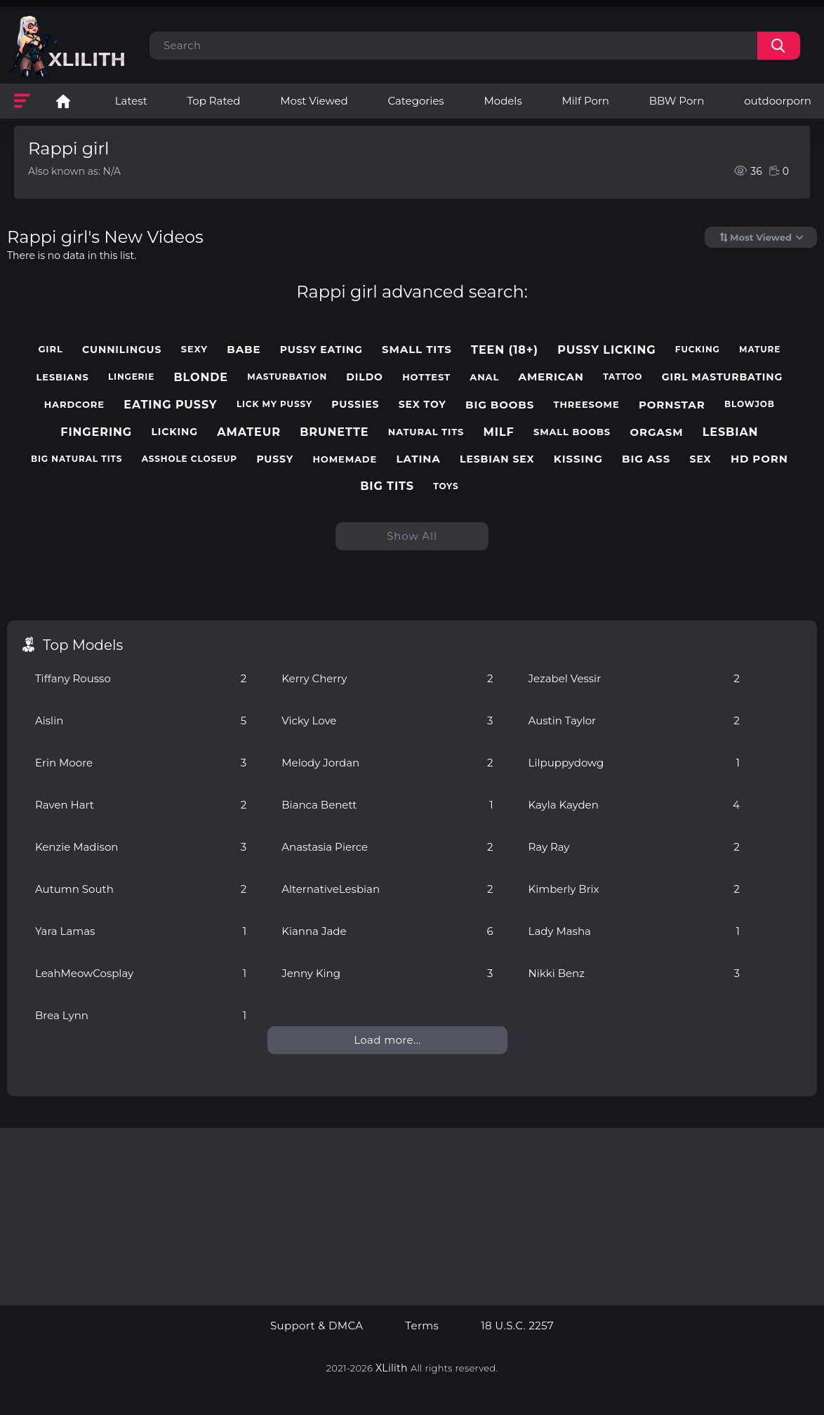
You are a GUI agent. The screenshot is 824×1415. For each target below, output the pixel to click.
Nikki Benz (634, 973)
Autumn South (140, 889)
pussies (355, 405)
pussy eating (321, 350)
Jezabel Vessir (634, 678)
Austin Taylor (634, 720)
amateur (249, 432)
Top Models (83, 645)
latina (418, 459)
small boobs (572, 432)
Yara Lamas (140, 931)
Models (502, 100)
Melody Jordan (387, 762)
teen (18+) (504, 350)
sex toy (422, 405)
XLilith (392, 1368)
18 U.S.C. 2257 (517, 1326)
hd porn (759, 459)
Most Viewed (313, 100)
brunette (334, 432)
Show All (412, 536)
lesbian (731, 432)
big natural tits (76, 459)
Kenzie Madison (140, 846)
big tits (387, 486)
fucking (697, 349)
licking (174, 432)
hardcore (74, 404)
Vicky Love (387, 720)
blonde (200, 377)
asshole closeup (189, 459)
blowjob (749, 404)
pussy (274, 459)
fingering (96, 432)
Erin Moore (140, 762)
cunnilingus (121, 350)
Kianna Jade (387, 931)
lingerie (131, 377)
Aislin (140, 720)
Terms (422, 1326)
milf (499, 432)
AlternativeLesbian (387, 889)
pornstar (672, 405)
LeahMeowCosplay (140, 973)
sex (701, 459)
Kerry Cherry (387, 678)
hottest (426, 377)
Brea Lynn (140, 1015)
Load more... (387, 1040)
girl (50, 349)
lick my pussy (274, 404)
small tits (417, 349)
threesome (587, 404)
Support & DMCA (316, 1326)
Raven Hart (140, 804)
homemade (344, 459)
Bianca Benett (387, 804)
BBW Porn (677, 100)
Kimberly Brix (634, 889)
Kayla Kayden (634, 804)
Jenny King (387, 973)
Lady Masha (634, 931)
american (551, 377)
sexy (194, 349)
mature (759, 349)
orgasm (656, 432)
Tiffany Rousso (140, 678)
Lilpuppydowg (634, 762)
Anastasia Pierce (387, 846)
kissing (578, 459)
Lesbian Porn (63, 101)
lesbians (62, 377)
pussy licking (606, 350)
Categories (415, 100)
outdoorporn (777, 100)
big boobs (499, 405)
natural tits (426, 432)
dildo (364, 377)
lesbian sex (497, 459)
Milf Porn (585, 100)
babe (243, 349)
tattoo (622, 377)
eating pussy (170, 404)
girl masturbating (722, 377)
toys (445, 486)
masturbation (287, 377)
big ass (646, 459)
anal (484, 377)
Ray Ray (634, 846)
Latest (131, 100)
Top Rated (214, 100)
